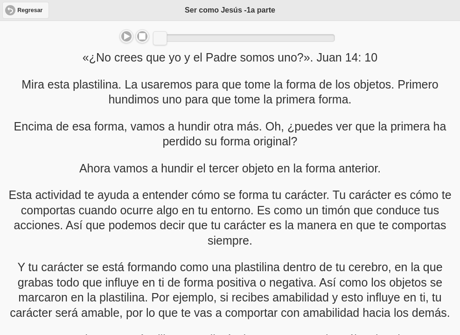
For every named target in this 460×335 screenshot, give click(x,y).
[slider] (160, 38)
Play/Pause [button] (126, 36)
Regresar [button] (29, 10)
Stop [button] (142, 36)
